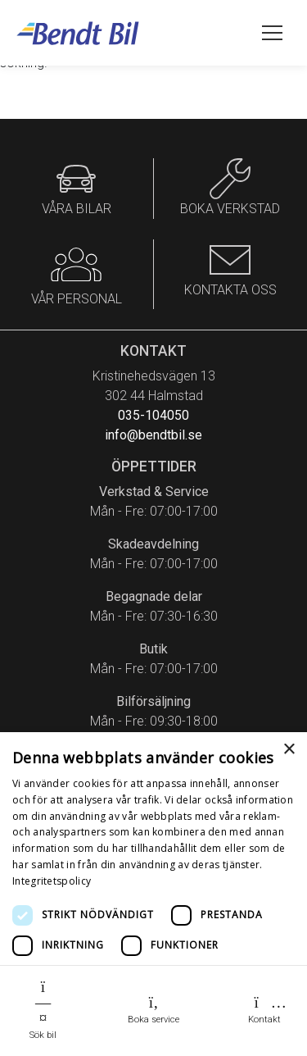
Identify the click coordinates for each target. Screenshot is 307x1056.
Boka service (153, 1010)
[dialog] (153, 894)
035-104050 (153, 415)
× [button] (288, 750)
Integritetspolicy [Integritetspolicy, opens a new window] (51, 881)
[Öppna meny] (272, 33)
